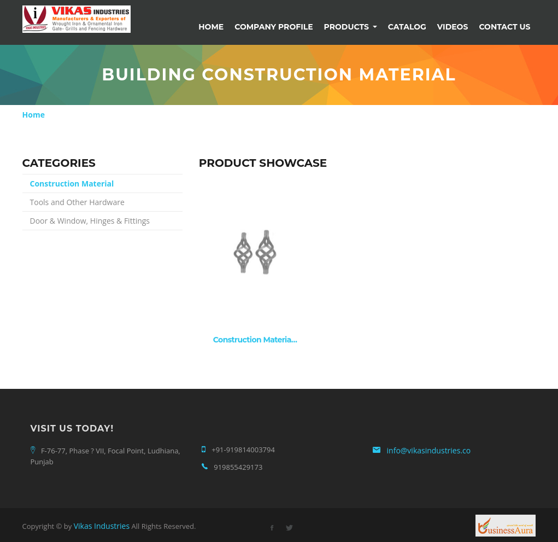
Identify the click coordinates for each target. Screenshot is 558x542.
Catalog (407, 27)
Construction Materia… (255, 340)
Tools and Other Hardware (77, 202)
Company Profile (273, 27)
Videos (452, 27)
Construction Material (72, 183)
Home (211, 27)
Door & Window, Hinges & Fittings (90, 220)
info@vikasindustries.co (429, 450)
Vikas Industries (102, 526)
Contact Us (504, 27)
